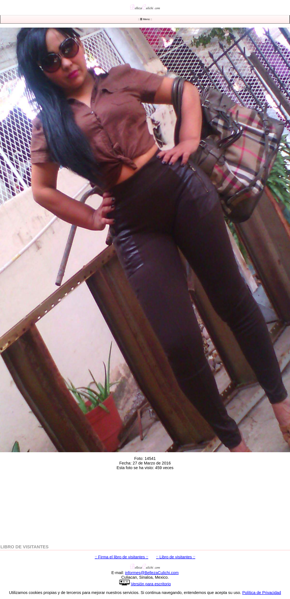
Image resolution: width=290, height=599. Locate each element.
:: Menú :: (145, 19)
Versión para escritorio (151, 584)
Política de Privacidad (261, 592)
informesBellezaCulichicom (152, 572)
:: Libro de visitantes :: (175, 557)
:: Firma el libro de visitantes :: (121, 557)
